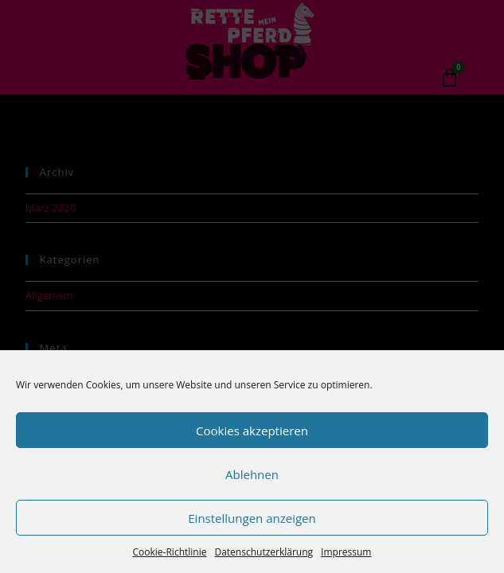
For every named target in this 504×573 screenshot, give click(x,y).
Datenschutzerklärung (263, 552)
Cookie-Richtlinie (170, 552)
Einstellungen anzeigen (251, 518)
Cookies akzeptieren (252, 431)
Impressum (346, 552)
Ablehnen (252, 474)
